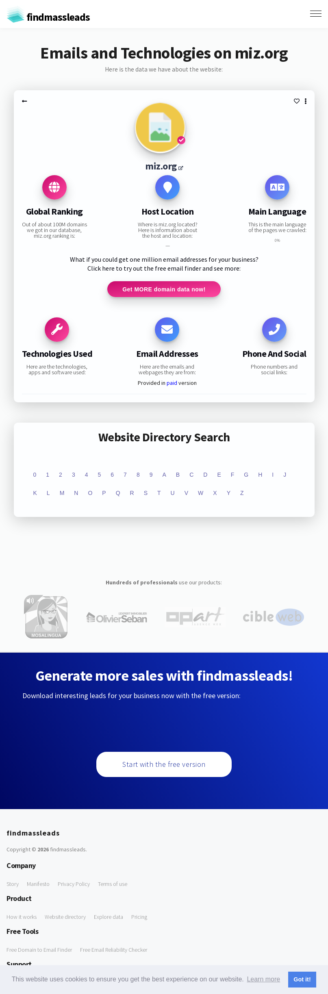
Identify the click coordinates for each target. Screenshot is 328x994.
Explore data (108, 917)
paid (172, 383)
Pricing (139, 917)
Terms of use (112, 884)
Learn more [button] (263, 979)
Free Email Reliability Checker (113, 950)
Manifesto (38, 884)
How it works (22, 917)
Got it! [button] (302, 979)
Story (13, 884)
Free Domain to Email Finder (39, 950)
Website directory (65, 917)
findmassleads (48, 17)
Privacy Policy (74, 884)
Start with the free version (164, 764)
